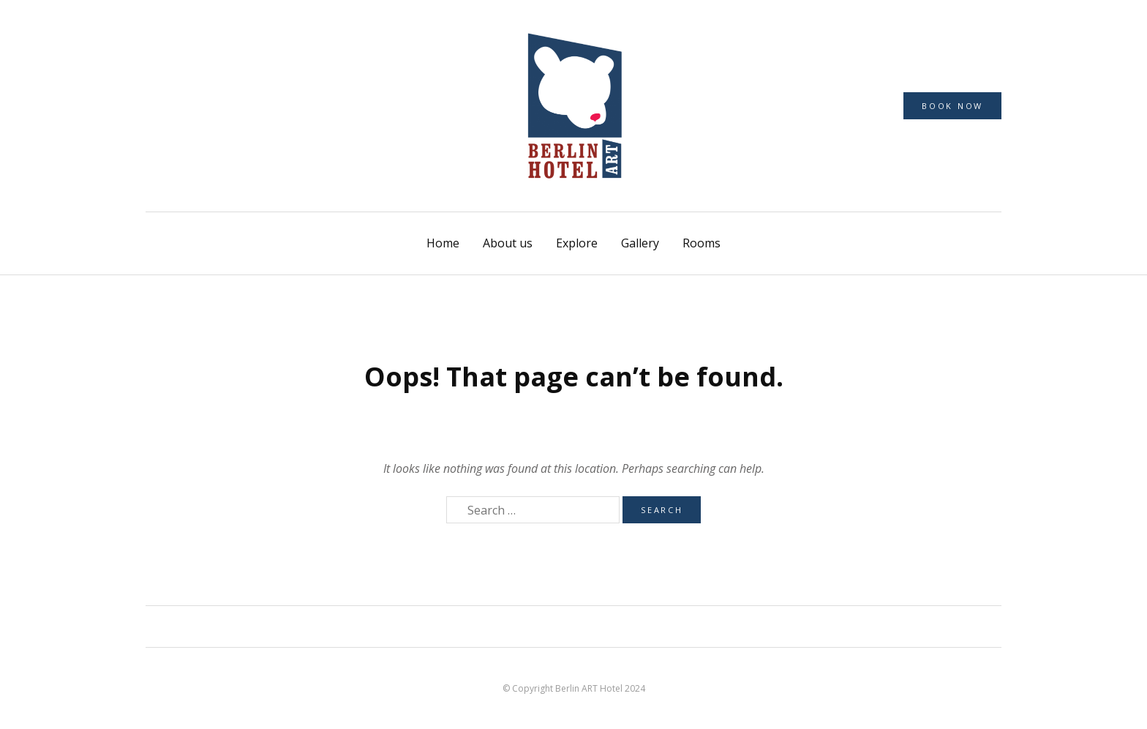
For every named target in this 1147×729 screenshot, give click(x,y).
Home (442, 243)
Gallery (640, 243)
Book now (952, 105)
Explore (577, 243)
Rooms (701, 243)
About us (508, 243)
